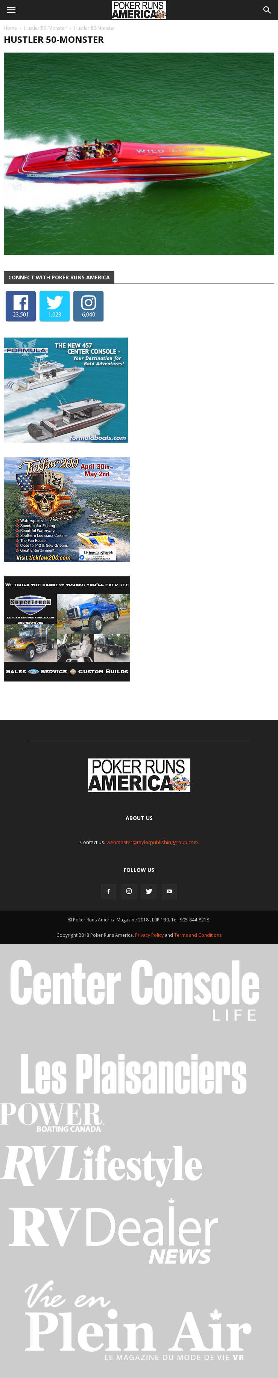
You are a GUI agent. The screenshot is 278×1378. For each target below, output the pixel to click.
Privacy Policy (150, 935)
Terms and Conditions (198, 935)
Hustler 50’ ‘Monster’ (45, 28)
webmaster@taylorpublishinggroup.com (152, 842)
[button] (267, 10)
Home (10, 28)
